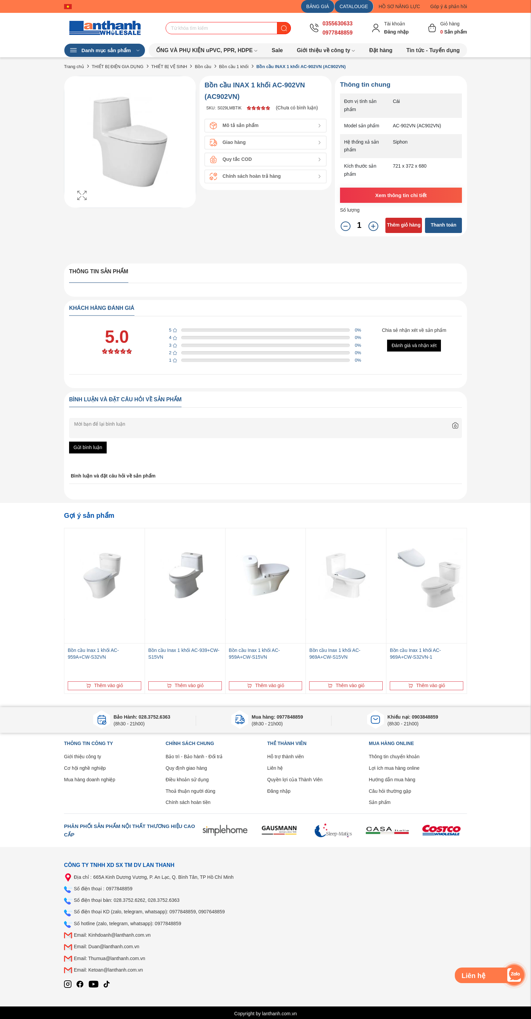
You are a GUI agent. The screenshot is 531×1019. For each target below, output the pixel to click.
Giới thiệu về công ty (326, 50)
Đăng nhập (279, 791)
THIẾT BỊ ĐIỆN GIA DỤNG (118, 66)
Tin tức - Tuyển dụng (433, 50)
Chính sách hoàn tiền (188, 802)
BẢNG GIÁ (317, 6)
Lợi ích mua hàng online (394, 768)
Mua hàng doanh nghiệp (89, 779)
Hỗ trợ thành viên (285, 756)
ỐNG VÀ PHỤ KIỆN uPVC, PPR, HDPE (207, 50)
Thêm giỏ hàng (404, 225)
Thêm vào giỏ (104, 685)
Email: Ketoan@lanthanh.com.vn (108, 970)
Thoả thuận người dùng (190, 791)
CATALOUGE (354, 6)
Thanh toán (443, 225)
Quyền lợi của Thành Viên (294, 779)
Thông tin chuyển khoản (394, 756)
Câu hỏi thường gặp (390, 791)
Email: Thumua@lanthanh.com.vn (109, 958)
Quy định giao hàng (186, 768)
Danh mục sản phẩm (104, 50)
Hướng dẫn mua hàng (392, 779)
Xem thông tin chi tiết (401, 195)
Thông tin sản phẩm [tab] (98, 271)
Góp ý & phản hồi (448, 6)
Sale (277, 50)
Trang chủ (74, 66)
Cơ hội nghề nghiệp (85, 768)
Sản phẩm (379, 802)
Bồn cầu (203, 66)
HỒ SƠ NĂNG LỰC (399, 6)
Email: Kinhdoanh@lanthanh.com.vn (112, 935)
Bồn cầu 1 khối (234, 66)
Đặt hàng (380, 50)
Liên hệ (275, 768)
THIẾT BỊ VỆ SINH (169, 66)
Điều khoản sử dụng (187, 779)
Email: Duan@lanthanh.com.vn (106, 946)
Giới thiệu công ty (82, 756)
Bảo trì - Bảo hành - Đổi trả (194, 756)
